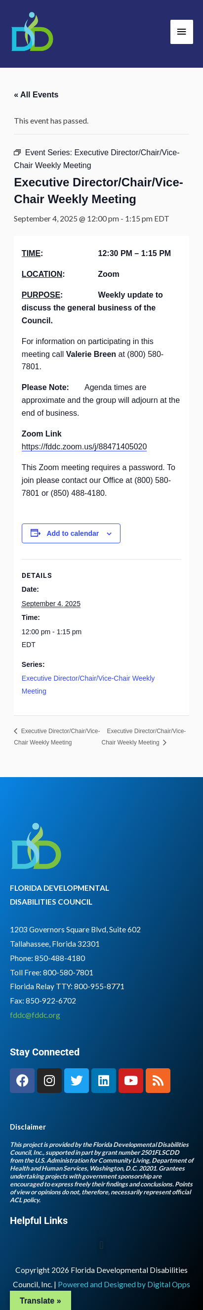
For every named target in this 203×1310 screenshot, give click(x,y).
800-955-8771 (99, 986)
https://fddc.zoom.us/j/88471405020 (84, 446)
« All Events (36, 94)
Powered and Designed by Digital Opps (124, 1284)
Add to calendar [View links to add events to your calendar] (72, 533)
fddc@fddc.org (35, 1014)
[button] (101, 1245)
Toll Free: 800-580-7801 (51, 972)
